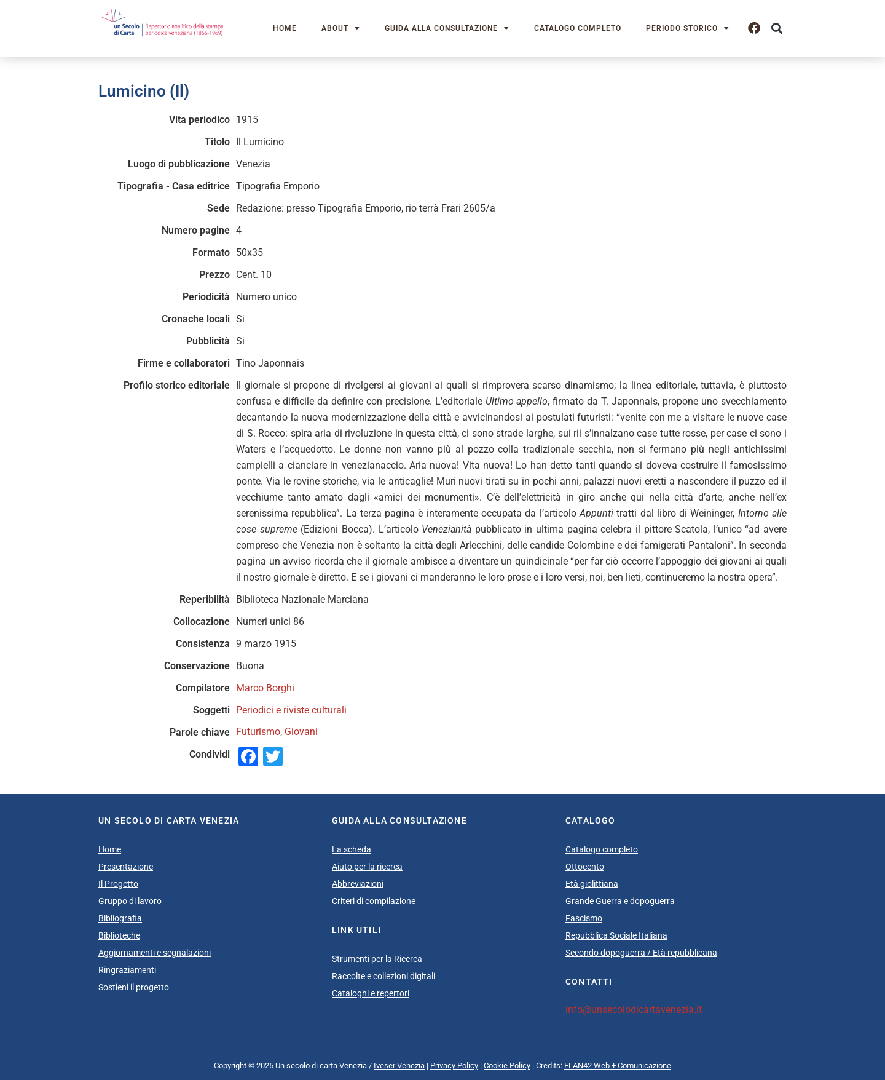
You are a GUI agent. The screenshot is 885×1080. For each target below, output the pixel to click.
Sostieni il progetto (133, 987)
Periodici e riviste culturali (291, 710)
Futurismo (258, 731)
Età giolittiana (591, 884)
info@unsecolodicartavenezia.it (633, 1009)
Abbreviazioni (358, 884)
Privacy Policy (454, 1065)
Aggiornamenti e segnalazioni (154, 953)
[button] (776, 28)
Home (285, 28)
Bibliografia (120, 918)
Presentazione (125, 867)
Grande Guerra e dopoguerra (620, 901)
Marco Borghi (265, 688)
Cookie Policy (507, 1065)
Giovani (301, 731)
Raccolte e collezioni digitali (383, 976)
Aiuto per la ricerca (367, 867)
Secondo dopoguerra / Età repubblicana (641, 953)
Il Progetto (118, 884)
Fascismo (583, 918)
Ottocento (584, 867)
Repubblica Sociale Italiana (616, 935)
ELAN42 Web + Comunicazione (617, 1065)
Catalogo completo (577, 28)
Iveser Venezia (399, 1065)
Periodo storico (688, 28)
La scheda (351, 849)
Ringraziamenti (127, 970)
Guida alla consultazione (447, 28)
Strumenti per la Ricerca (377, 959)
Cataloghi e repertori (370, 993)
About (340, 28)
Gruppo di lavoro (130, 901)
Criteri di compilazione (373, 901)
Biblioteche (119, 935)
